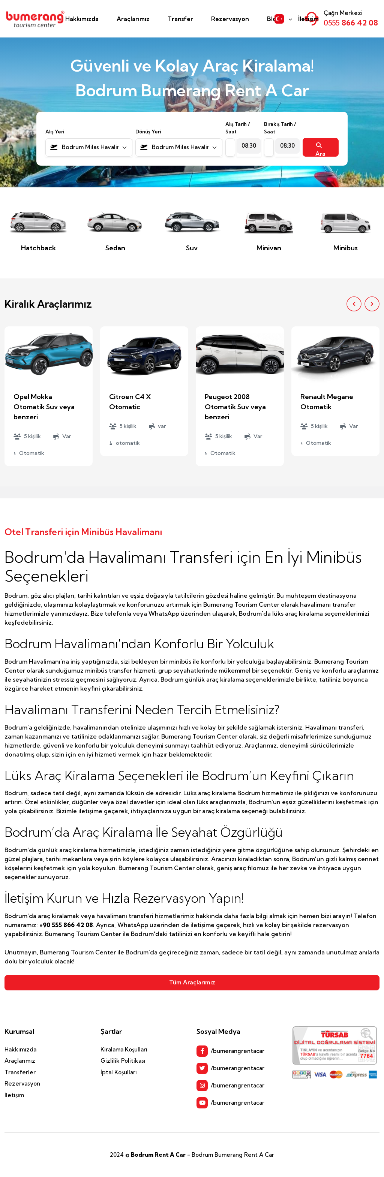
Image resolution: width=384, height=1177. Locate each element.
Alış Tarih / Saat (237, 128)
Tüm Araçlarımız (192, 982)
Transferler (20, 1072)
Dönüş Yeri (148, 132)
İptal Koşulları (118, 1072)
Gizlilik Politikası (123, 1060)
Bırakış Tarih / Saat (280, 128)
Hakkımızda (82, 18)
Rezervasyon (230, 18)
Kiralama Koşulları (123, 1049)
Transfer (180, 18)
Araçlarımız (133, 18)
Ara (320, 149)
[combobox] (88, 147)
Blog (273, 18)
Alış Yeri (54, 132)
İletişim (308, 18)
